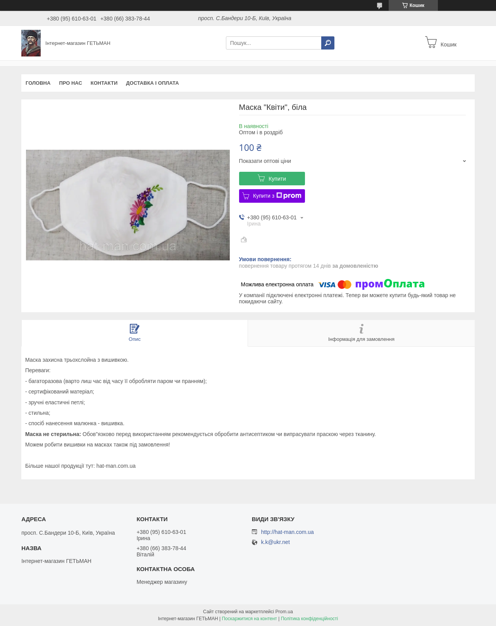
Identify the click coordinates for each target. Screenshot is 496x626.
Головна (38, 83)
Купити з (277, 195)
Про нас (70, 83)
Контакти (104, 83)
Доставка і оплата (152, 83)
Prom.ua (284, 611)
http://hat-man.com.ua (287, 532)
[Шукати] (327, 43)
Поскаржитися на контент (249, 618)
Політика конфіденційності (309, 618)
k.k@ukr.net (275, 542)
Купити (277, 179)
